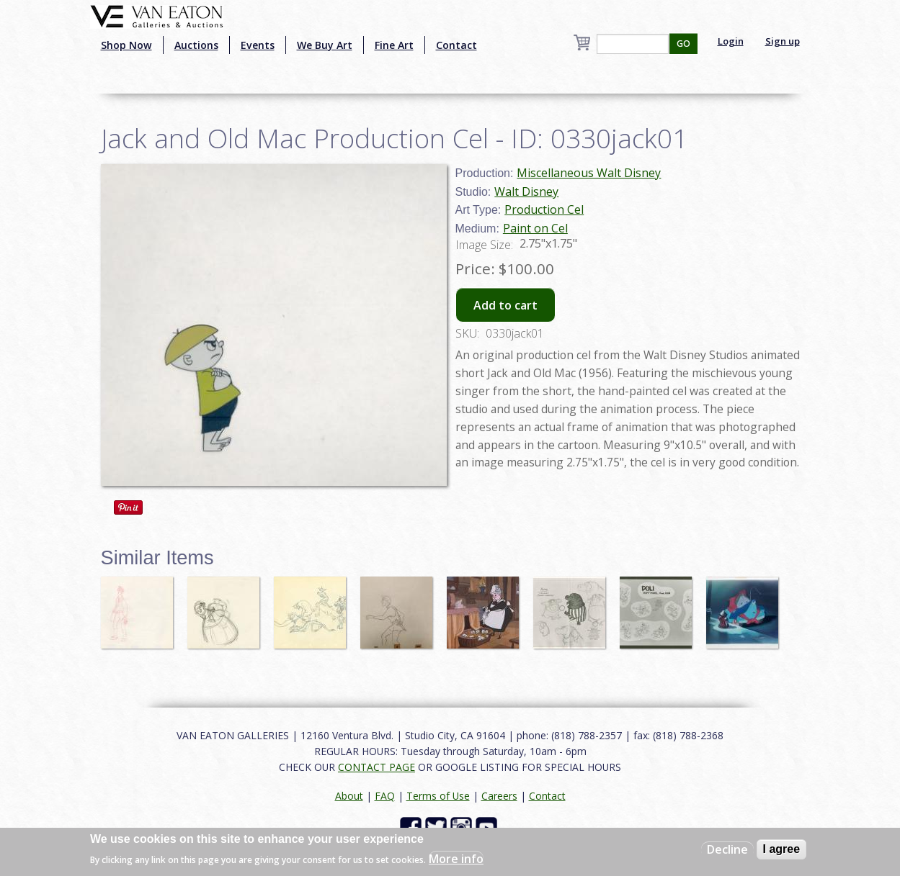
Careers (499, 796)
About (349, 796)
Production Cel (544, 209)
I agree (782, 849)
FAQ (385, 796)
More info (456, 859)
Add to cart (505, 305)
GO (683, 43)
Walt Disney (526, 191)
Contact (456, 45)
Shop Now (126, 45)
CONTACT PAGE (376, 767)
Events (258, 45)
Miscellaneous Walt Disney (589, 173)
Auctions (196, 45)
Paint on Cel (535, 228)
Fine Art (394, 45)
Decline (727, 849)
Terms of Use (438, 796)
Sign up (782, 41)
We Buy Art (324, 45)
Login (731, 41)
